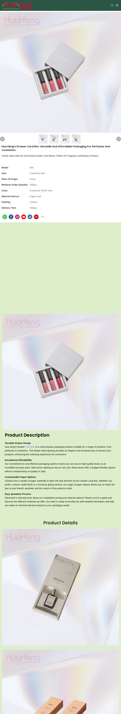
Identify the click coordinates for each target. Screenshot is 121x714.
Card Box (30, 447)
